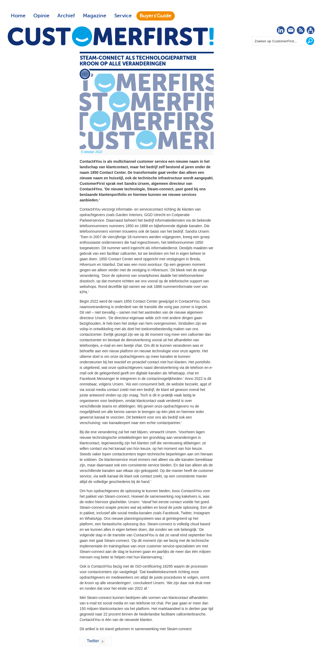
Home (18, 15)
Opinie (41, 15)
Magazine (94, 15)
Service (123, 15)
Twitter (93, 641)
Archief (66, 15)
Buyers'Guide (155, 15)
